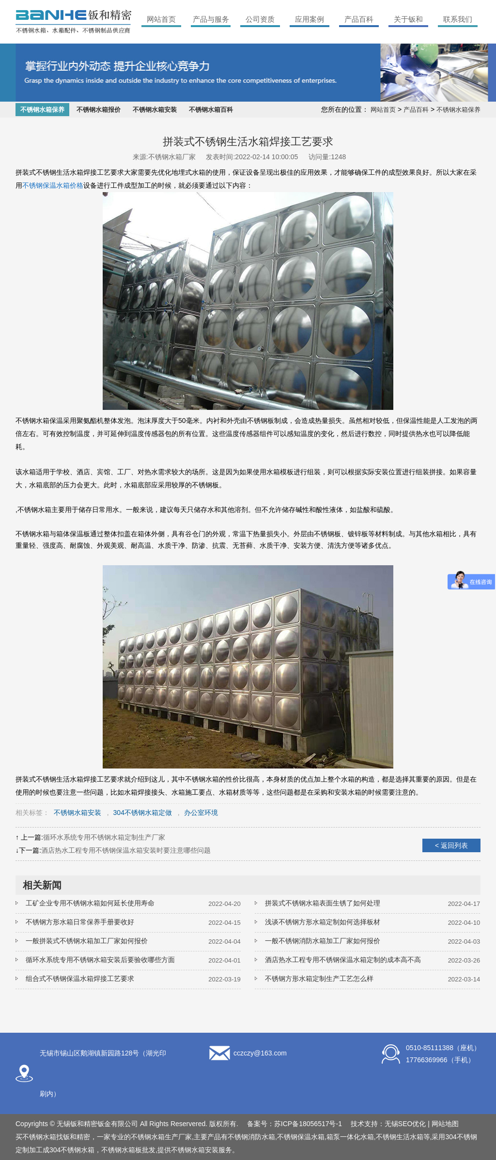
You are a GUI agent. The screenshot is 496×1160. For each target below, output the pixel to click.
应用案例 (309, 19)
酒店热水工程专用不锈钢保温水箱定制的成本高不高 (343, 960)
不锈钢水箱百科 (211, 109)
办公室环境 (201, 812)
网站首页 (161, 19)
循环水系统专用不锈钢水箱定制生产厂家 (104, 837)
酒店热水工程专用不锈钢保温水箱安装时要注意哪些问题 (126, 850)
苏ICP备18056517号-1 (308, 1124)
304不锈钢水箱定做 (142, 812)
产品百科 (358, 19)
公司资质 (260, 19)
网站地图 (445, 1124)
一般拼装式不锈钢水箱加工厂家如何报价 (87, 941)
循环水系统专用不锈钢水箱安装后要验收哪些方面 (100, 960)
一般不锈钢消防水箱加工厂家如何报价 (322, 941)
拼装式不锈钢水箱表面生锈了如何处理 (322, 903)
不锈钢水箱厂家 (172, 157)
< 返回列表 (451, 845)
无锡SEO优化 (405, 1124)
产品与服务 (211, 19)
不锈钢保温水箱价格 (52, 185)
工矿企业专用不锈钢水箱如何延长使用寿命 (90, 903)
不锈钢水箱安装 (155, 109)
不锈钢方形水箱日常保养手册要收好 (80, 922)
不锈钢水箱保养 (42, 109)
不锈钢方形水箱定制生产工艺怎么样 (319, 978)
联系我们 (457, 19)
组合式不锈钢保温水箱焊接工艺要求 (80, 978)
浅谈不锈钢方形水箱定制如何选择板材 (322, 922)
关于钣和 (408, 19)
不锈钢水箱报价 (99, 109)
